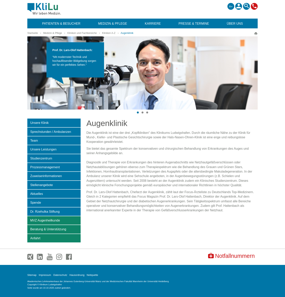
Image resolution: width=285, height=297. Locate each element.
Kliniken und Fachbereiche (82, 33)
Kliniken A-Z (108, 33)
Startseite (32, 33)
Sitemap (32, 275)
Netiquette (92, 275)
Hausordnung (77, 275)
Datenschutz (60, 275)
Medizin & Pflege (52, 33)
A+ (231, 6)
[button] (137, 112)
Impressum (45, 275)
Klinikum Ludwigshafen (53, 9)
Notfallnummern (231, 256)
